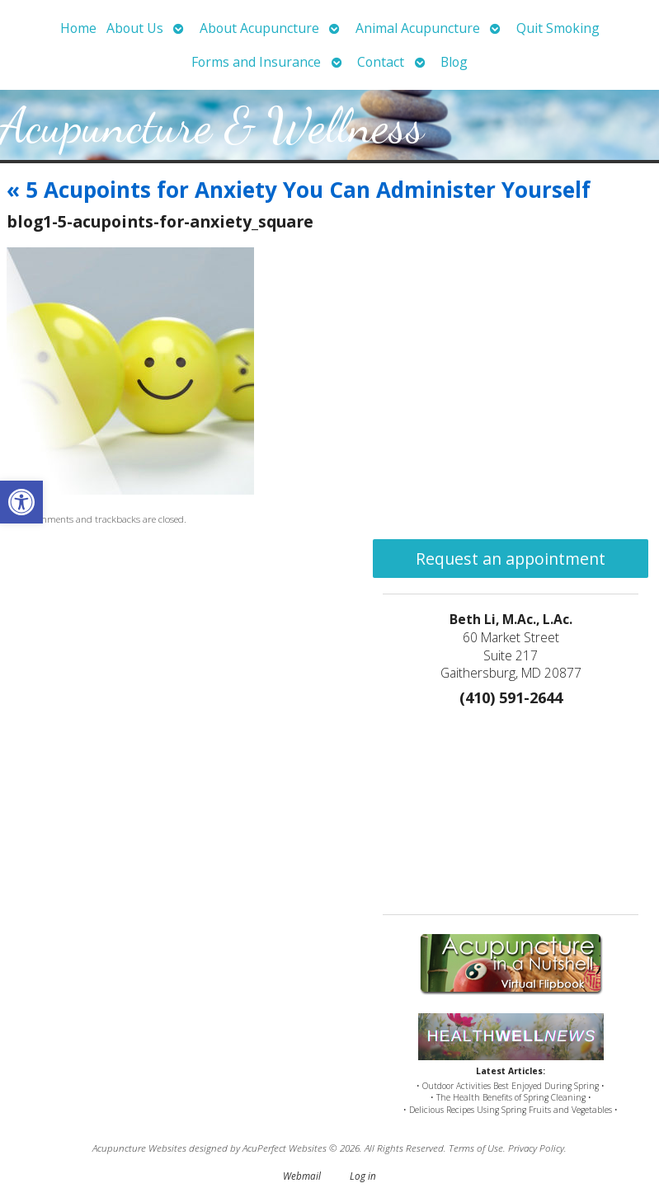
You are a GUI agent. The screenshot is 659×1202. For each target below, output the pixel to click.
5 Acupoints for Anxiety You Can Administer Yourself (299, 189)
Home (78, 28)
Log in (363, 1175)
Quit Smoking (558, 28)
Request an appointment (510, 558)
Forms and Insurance (256, 62)
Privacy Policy (536, 1147)
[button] (21, 502)
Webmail (302, 1175)
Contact (380, 62)
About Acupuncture (259, 28)
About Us (134, 28)
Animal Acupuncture (417, 28)
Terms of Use (476, 1147)
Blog (454, 62)
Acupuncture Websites (139, 1147)
